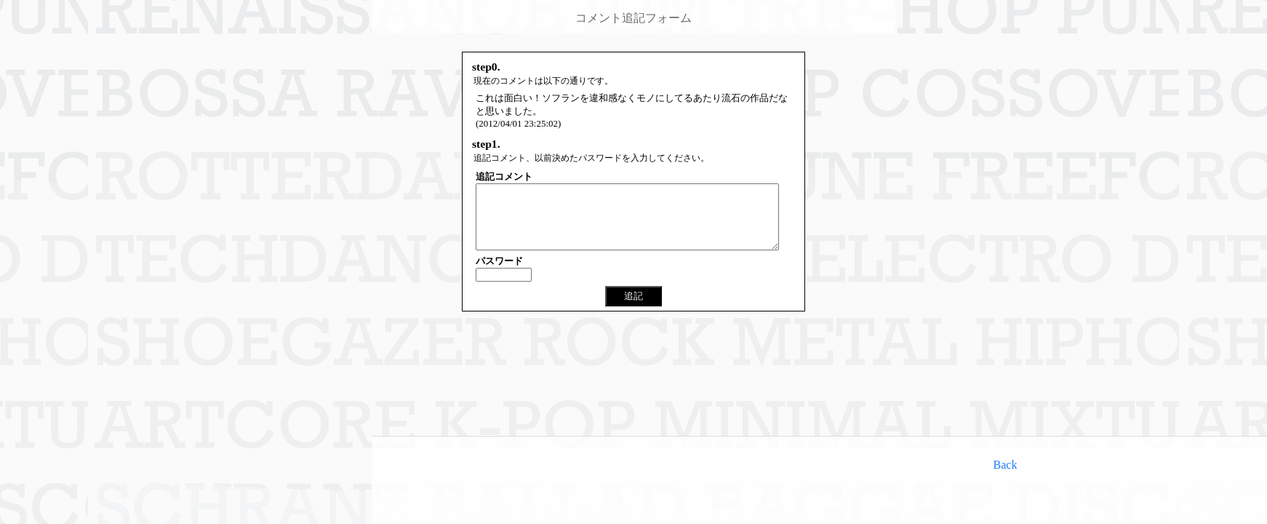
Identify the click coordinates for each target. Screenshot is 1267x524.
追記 (633, 308)
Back (1006, 464)
